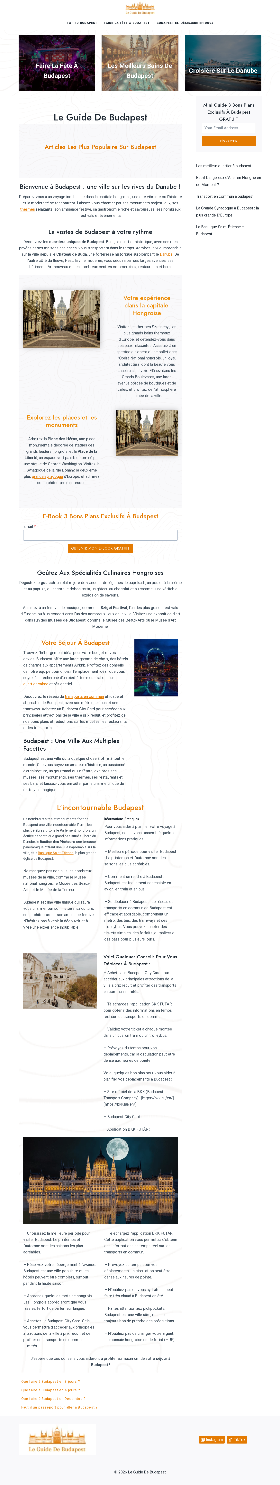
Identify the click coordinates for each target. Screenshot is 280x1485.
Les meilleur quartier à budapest (223, 166)
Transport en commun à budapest (225, 196)
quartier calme (35, 684)
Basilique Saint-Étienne (56, 853)
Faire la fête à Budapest (127, 23)
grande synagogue (47, 476)
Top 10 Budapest (82, 23)
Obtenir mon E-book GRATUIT (100, 548)
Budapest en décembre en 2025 (185, 23)
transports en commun (84, 696)
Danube (166, 254)
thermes (27, 209)
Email (29, 526)
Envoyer (228, 141)
